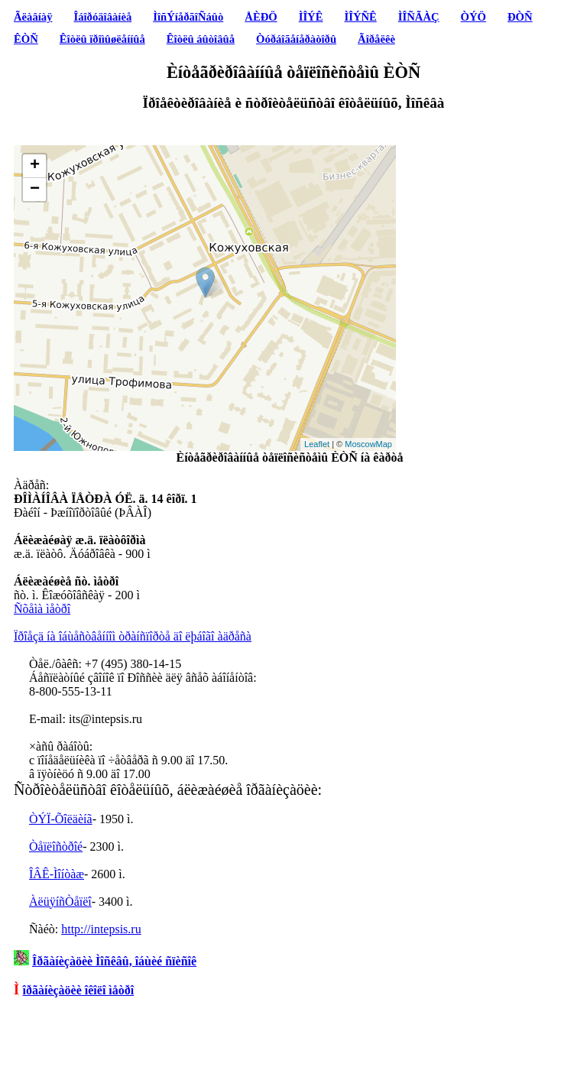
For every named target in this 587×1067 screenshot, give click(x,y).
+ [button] (35, 165)
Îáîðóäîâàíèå (103, 17)
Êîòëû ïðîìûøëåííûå (102, 39)
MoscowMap (368, 444)
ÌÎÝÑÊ (360, 17)
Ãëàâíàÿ (33, 17)
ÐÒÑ (520, 17)
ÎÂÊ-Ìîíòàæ (56, 874)
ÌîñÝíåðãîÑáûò (188, 17)
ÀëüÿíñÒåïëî (60, 901)
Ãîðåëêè (376, 39)
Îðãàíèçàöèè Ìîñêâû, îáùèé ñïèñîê (114, 961)
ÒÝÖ (473, 17)
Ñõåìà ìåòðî (42, 608)
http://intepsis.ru (101, 929)
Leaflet (316, 444)
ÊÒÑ (26, 39)
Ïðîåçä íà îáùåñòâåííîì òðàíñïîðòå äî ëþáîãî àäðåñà (132, 636)
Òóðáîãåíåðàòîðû (296, 39)
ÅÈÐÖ (261, 17)
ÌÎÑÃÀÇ (418, 17)
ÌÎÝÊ (311, 17)
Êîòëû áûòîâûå (201, 39)
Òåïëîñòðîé (56, 846)
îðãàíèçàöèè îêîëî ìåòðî (79, 990)
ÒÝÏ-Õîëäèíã (60, 818)
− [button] (35, 189)
